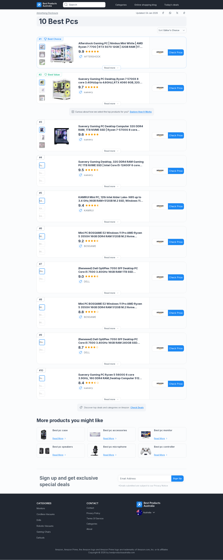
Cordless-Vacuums (46, 514)
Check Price (175, 52)
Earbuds (41, 538)
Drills (39, 520)
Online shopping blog (145, 5)
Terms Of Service (95, 518)
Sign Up (176, 478)
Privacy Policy (93, 513)
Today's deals (171, 5)
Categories (121, 5)
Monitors (41, 508)
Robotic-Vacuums (45, 526)
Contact (90, 508)
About (89, 529)
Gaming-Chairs (44, 532)
